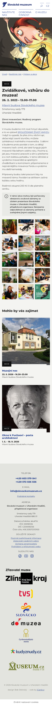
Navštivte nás (15, 74)
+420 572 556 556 (26, 481)
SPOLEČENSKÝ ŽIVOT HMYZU (33, 132)
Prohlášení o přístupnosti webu (26, 546)
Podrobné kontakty (26, 496)
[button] (42, 5)
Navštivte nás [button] (8, 13)
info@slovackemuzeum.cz (26, 491)
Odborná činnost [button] (25, 13)
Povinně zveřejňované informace (26, 538)
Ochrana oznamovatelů (26, 544)
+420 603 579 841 (26, 478)
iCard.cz (40, 690)
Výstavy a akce (30, 74)
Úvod (4, 74)
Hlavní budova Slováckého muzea (23, 105)
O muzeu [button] (41, 12)
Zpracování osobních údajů (26, 541)
